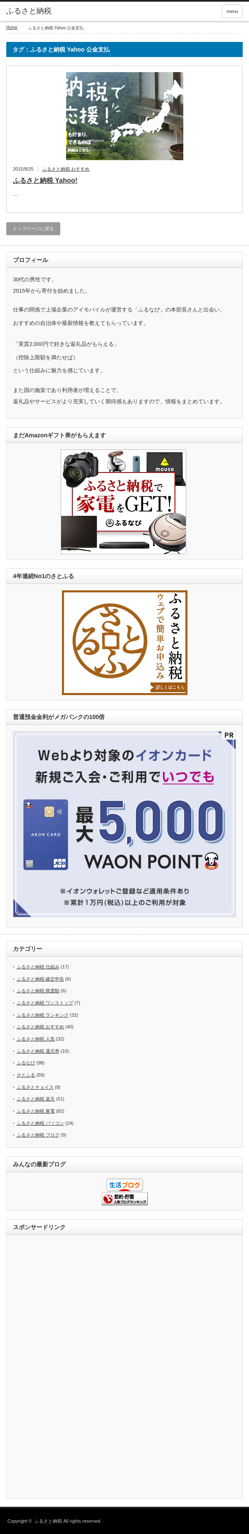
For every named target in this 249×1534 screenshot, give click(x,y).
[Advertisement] (124, 1367)
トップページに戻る (33, 228)
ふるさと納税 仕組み (38, 966)
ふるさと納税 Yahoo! (45, 180)
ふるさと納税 (28, 11)
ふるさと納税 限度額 (38, 990)
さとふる (26, 1074)
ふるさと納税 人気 (36, 1038)
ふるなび (26, 1062)
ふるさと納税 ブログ (38, 1134)
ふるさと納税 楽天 (36, 1098)
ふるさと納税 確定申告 (40, 978)
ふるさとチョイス (35, 1087)
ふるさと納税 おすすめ (66, 168)
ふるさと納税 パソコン (40, 1123)
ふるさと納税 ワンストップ (45, 1002)
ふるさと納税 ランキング (43, 1014)
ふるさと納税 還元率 (38, 1051)
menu (232, 11)
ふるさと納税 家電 (36, 1111)
